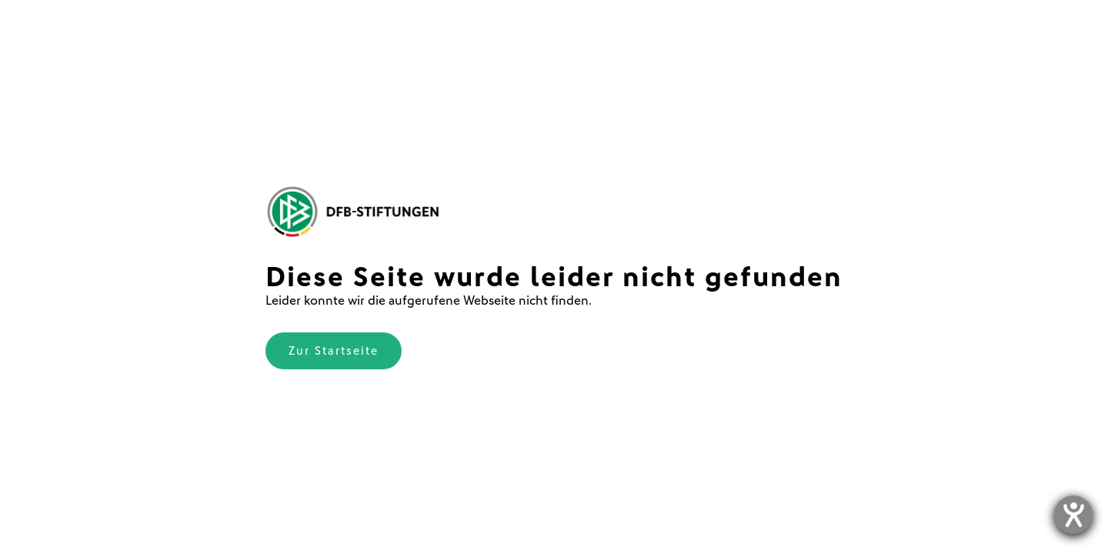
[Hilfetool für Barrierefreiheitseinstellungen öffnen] (1073, 515)
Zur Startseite (334, 351)
